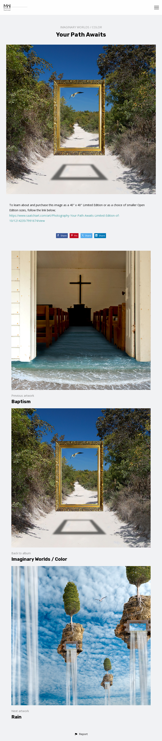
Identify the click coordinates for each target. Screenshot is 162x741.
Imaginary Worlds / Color (81, 27)
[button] (81, 734)
